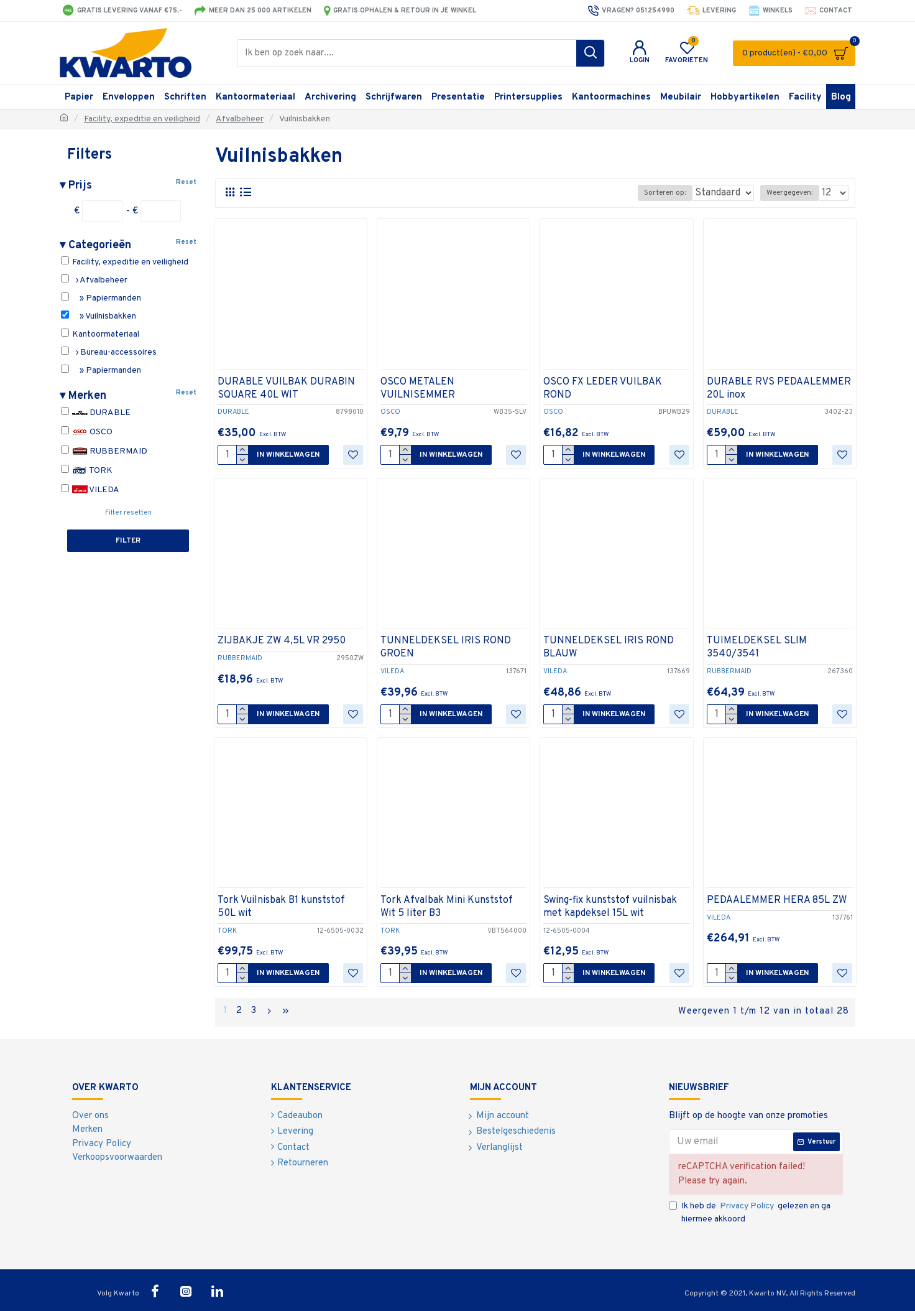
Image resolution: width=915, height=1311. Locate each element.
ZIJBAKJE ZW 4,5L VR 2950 (282, 641)
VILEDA (90, 490)
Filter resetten (128, 512)
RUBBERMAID (104, 451)
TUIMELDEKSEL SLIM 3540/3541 (757, 647)
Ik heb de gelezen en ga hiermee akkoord (749, 1210)
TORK (87, 470)
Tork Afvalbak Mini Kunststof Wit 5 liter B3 (446, 907)
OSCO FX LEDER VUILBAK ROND (602, 388)
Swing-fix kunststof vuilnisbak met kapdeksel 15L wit (610, 907)
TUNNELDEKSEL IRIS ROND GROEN (445, 647)
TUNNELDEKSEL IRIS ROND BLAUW (608, 647)
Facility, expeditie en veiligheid (142, 119)
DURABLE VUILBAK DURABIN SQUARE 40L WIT (286, 388)
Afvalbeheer (240, 119)
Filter (128, 541)
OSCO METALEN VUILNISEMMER (417, 388)
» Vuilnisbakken (98, 316)
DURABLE (96, 413)
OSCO (87, 432)
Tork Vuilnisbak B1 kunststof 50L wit (281, 907)
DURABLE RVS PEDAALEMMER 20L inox (779, 388)
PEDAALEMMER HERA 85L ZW (777, 900)
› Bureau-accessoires (109, 352)
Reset (186, 182)
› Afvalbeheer (94, 280)
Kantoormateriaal (100, 334)
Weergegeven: (793, 193)
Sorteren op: (657, 193)
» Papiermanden (101, 298)
